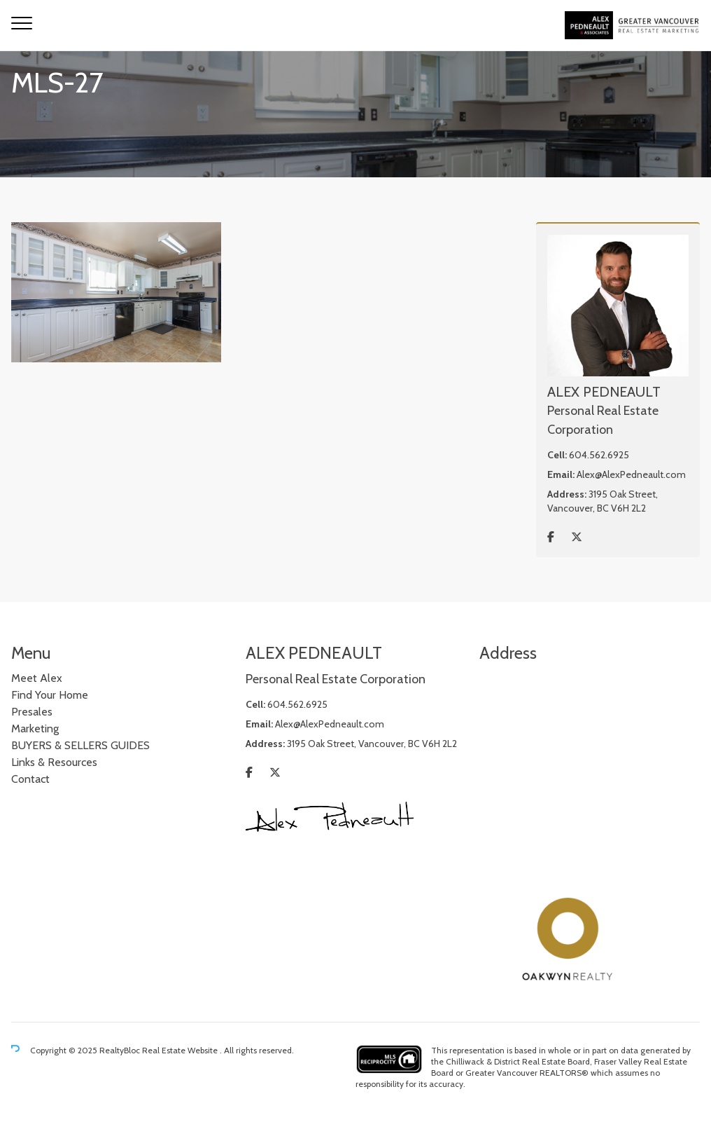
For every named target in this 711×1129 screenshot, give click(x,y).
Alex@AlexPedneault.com (631, 474)
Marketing (35, 728)
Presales (31, 711)
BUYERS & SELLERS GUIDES (80, 745)
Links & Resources (54, 762)
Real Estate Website (181, 1050)
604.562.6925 (599, 455)
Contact (30, 779)
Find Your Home (49, 695)
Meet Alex (36, 678)
